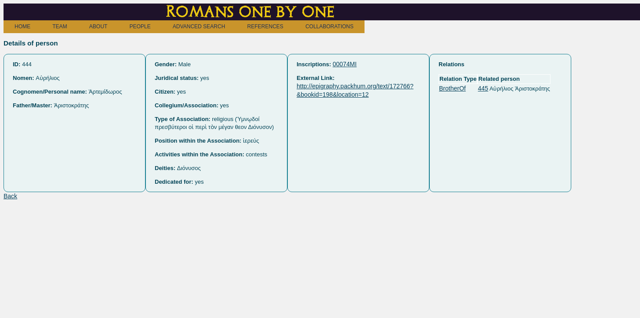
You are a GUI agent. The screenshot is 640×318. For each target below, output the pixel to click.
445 (483, 88)
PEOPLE (140, 26)
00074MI (345, 64)
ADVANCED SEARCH (199, 26)
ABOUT (98, 26)
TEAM (59, 26)
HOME (22, 26)
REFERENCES (265, 26)
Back (10, 196)
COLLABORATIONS (329, 26)
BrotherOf (452, 88)
